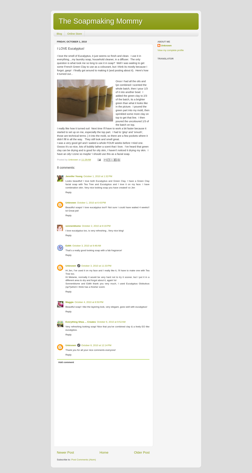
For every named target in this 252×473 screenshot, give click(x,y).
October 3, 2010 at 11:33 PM (96, 265)
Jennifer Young (73, 176)
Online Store (74, 33)
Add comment (66, 362)
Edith (68, 245)
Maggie (69, 302)
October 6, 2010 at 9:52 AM (111, 322)
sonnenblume (73, 226)
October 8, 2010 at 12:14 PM (96, 345)
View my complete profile (171, 50)
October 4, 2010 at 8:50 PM (89, 302)
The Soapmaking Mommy (100, 21)
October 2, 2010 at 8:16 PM (96, 226)
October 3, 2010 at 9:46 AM (86, 245)
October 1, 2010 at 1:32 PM (97, 176)
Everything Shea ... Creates (80, 322)
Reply (68, 192)
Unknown (70, 202)
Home (104, 452)
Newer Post (65, 452)
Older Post (142, 452)
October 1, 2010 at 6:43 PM (91, 202)
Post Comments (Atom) (83, 459)
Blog (59, 33)
